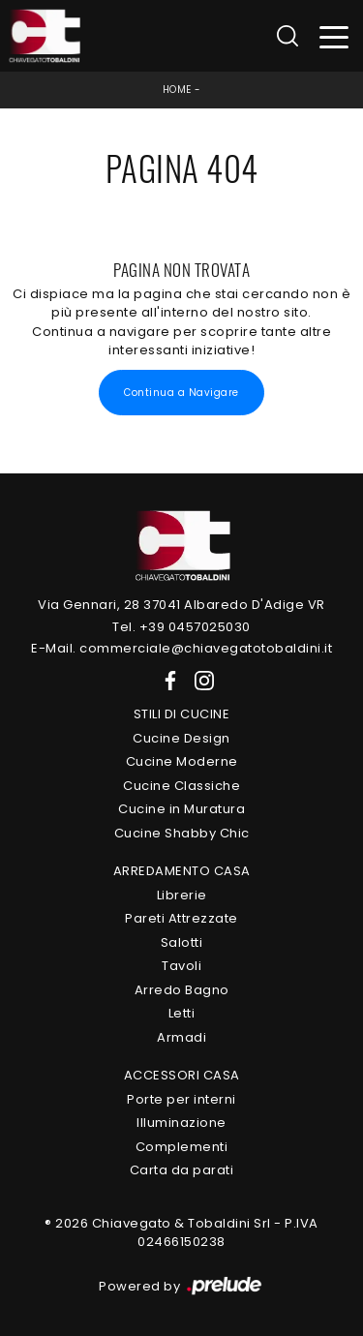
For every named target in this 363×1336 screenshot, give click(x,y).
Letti (182, 1013)
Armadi (181, 1037)
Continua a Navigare (181, 392)
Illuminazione (181, 1122)
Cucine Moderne (182, 761)
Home (177, 89)
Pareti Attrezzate (181, 918)
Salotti (182, 942)
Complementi (182, 1147)
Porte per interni (181, 1099)
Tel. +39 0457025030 (181, 627)
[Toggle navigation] (334, 36)
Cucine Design (181, 738)
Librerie (182, 895)
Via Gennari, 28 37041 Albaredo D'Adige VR (181, 604)
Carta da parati (182, 1170)
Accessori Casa (182, 1075)
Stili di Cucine (182, 714)
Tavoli (181, 965)
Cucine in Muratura (181, 809)
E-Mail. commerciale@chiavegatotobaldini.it (181, 648)
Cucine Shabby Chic (182, 833)
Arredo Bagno (182, 990)
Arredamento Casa (182, 871)
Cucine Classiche (181, 785)
